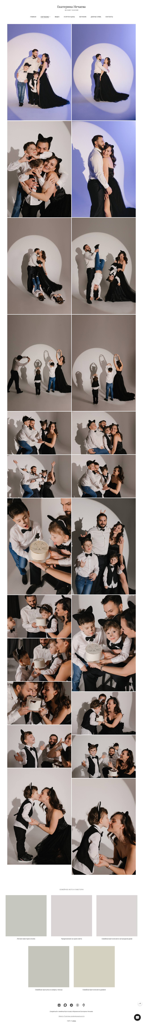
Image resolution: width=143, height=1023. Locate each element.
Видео (57, 17)
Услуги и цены (69, 17)
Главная (33, 17)
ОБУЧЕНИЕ (82, 17)
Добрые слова (96, 17)
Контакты (109, 17)
